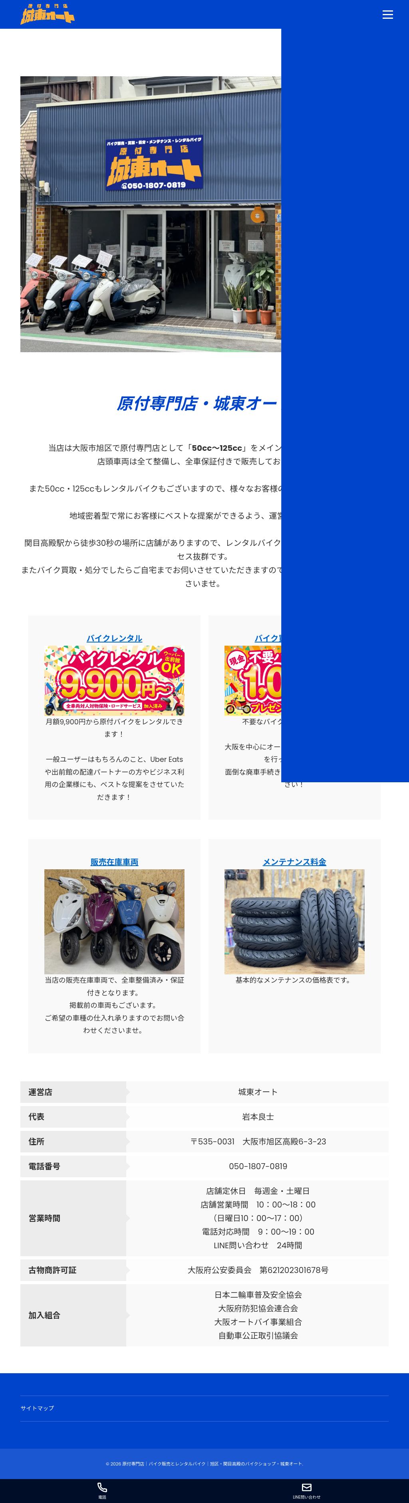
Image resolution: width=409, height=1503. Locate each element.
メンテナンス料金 (295, 862)
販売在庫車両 (115, 862)
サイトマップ (37, 1408)
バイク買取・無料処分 (295, 638)
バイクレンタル (115, 638)
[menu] (388, 14)
